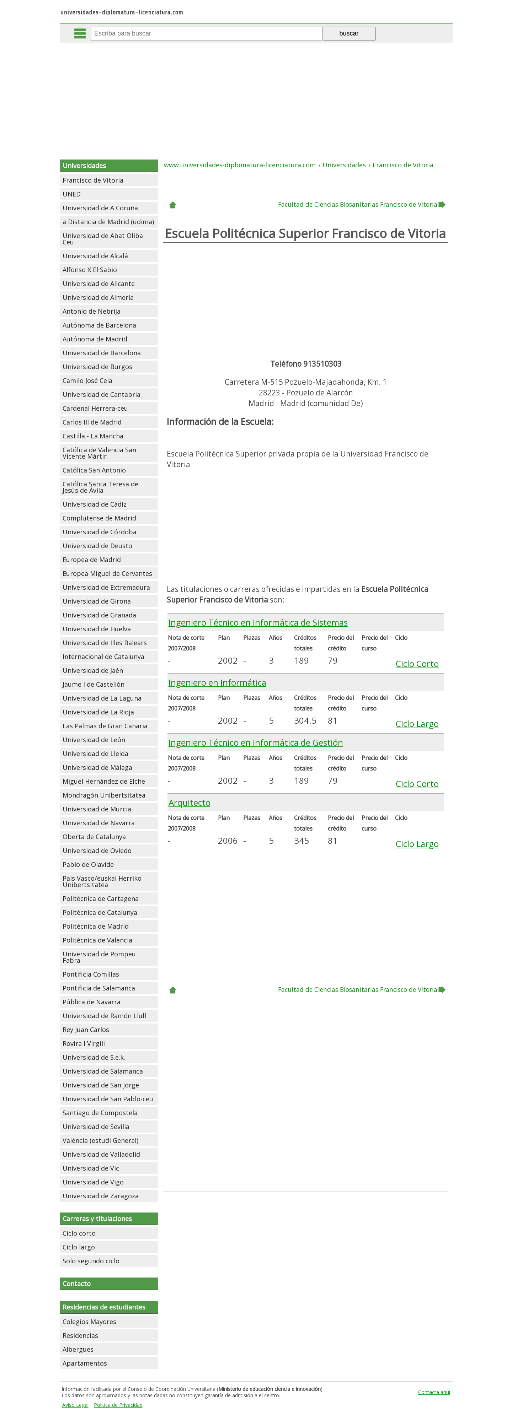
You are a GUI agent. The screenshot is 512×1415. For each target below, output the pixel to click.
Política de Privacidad (118, 1405)
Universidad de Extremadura (106, 587)
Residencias (80, 1335)
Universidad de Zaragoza (101, 1196)
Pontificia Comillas (91, 974)
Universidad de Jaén (93, 670)
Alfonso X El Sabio (90, 269)
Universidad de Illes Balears (105, 642)
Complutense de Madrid (99, 518)
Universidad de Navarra (99, 823)
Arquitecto (189, 802)
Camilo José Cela (87, 380)
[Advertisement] (256, 96)
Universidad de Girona (97, 601)
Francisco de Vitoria (93, 180)
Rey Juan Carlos (86, 1029)
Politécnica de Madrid (96, 926)
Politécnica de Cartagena (101, 898)
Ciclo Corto (417, 663)
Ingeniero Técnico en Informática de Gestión (256, 742)
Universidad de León (94, 739)
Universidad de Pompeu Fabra (99, 957)
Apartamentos (85, 1363)
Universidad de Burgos (97, 366)
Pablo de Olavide (88, 864)
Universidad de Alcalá (95, 256)
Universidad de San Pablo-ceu (108, 1099)
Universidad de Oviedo (97, 850)
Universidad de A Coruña (100, 208)
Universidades (84, 165)
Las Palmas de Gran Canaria (105, 726)
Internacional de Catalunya (103, 656)
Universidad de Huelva (97, 629)
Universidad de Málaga (97, 767)
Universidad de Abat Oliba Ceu (103, 238)
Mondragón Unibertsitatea (104, 795)
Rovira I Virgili (84, 1043)
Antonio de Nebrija (92, 311)
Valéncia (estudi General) (100, 1140)
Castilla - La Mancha (93, 436)
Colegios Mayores (89, 1321)
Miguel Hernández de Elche (104, 781)
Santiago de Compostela (100, 1112)
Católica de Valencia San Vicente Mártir (99, 452)
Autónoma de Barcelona (99, 325)
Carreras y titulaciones (97, 1218)
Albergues (78, 1349)
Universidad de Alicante (99, 283)
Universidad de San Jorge (101, 1085)
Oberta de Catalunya (94, 836)
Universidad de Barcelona (102, 353)
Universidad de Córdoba (100, 532)
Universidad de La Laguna (102, 698)
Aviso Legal (75, 1405)
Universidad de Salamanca (103, 1071)
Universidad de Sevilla (96, 1126)
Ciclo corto (79, 1233)
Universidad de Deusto (97, 545)
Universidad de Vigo (93, 1182)
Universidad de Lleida (95, 753)
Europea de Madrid (92, 559)
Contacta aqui (434, 1392)
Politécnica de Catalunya (100, 912)
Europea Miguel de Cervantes (107, 573)
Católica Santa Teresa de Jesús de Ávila (100, 487)
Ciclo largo (79, 1247)
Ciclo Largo (417, 723)
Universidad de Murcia (97, 809)
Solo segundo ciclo (91, 1261)
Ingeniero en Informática (217, 682)
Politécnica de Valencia (97, 940)
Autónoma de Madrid (95, 339)
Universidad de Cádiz (95, 504)
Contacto (77, 1283)
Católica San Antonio (94, 470)
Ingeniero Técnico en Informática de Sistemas (258, 622)
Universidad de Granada (99, 615)
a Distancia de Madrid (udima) (108, 221)
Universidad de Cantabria (101, 394)
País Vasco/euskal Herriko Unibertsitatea (102, 881)
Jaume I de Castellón (93, 684)
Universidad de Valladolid (101, 1154)
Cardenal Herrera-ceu (95, 408)
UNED (72, 194)
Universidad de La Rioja (98, 712)
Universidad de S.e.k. (94, 1057)
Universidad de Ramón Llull (104, 1015)
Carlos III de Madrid (92, 422)
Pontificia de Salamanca (99, 988)
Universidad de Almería (98, 297)
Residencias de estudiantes (104, 1307)
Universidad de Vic (91, 1168)
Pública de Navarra (92, 1002)
